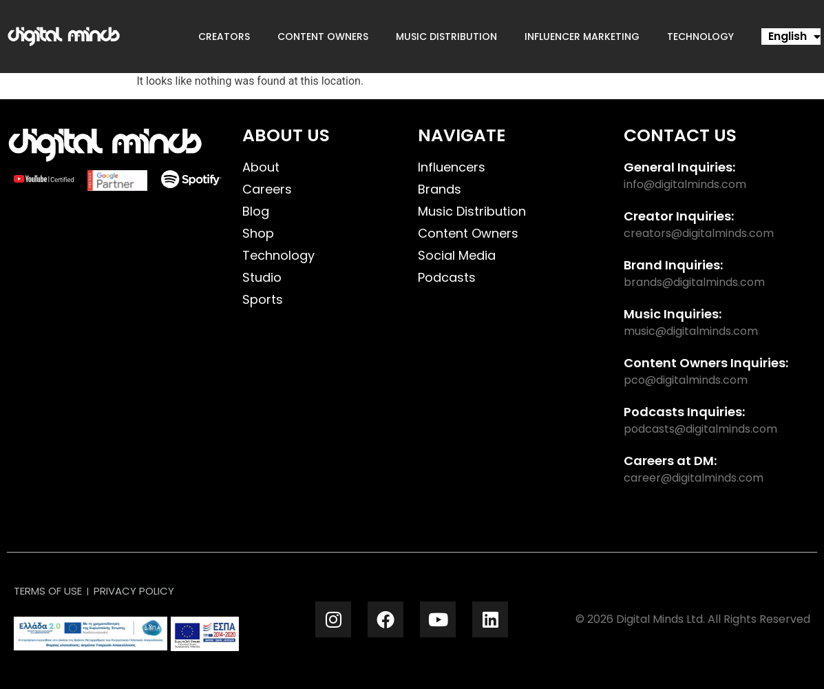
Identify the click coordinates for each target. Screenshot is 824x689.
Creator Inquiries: (679, 216)
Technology (700, 36)
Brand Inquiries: (673, 265)
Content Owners (322, 36)
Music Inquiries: (672, 313)
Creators (224, 36)
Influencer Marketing (582, 36)
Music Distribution (446, 36)
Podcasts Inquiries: (684, 411)
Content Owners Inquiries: (706, 362)
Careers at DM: (670, 460)
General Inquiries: (679, 167)
